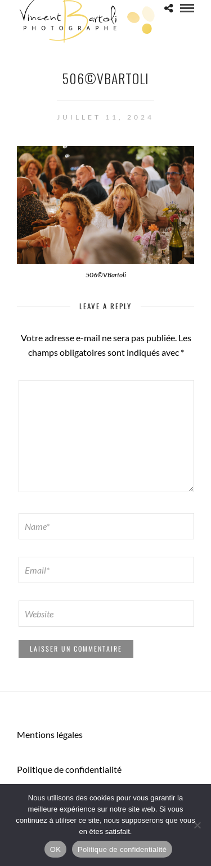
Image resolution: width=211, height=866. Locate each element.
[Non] (197, 825)
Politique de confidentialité (69, 769)
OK (55, 849)
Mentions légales (50, 734)
